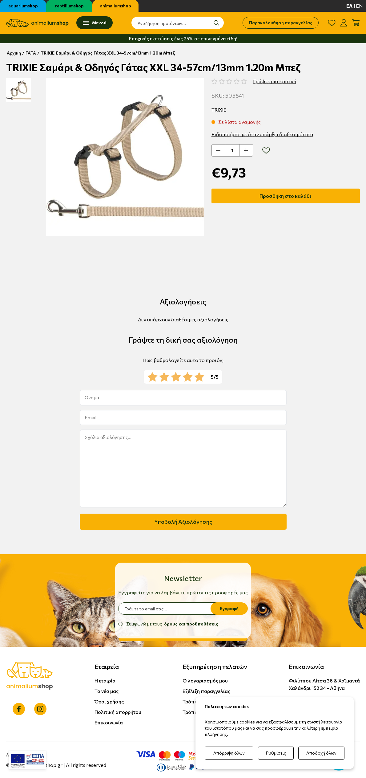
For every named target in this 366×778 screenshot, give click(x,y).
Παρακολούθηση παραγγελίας (280, 22)
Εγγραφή (229, 608)
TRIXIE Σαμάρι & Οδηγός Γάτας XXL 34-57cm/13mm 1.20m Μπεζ (108, 52)
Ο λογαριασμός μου (205, 680)
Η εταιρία (105, 680)
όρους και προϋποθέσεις (191, 623)
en (359, 6)
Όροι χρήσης (109, 701)
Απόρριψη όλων (229, 753)
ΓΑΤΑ (31, 52)
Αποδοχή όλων (321, 753)
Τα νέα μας (107, 691)
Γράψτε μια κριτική (274, 81)
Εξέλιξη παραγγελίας (206, 691)
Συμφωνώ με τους (172, 623)
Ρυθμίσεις (276, 753)
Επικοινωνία (109, 722)
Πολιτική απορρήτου (118, 712)
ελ (349, 6)
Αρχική (14, 52)
